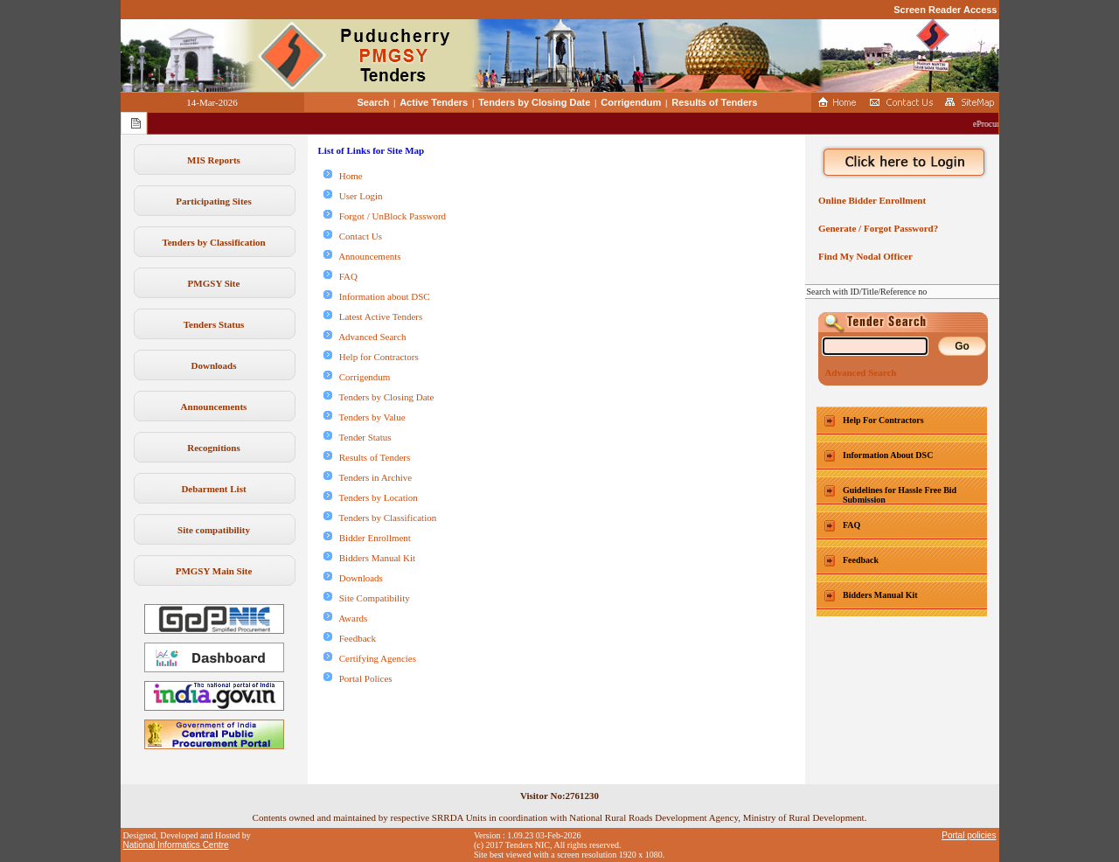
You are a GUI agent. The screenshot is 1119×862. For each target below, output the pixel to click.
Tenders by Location (370, 497)
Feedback (349, 638)
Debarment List (213, 488)
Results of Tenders (714, 102)
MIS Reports (213, 160)
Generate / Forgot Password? (876, 228)
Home (343, 175)
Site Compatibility (366, 598)
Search (374, 102)
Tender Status (357, 437)
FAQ (340, 276)
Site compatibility (213, 530)
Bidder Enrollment (367, 537)
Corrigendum (631, 102)
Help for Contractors (371, 356)
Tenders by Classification (213, 242)
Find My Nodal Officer (863, 256)
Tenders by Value (364, 417)
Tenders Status (214, 324)
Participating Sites (213, 201)
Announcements (214, 406)
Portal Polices (358, 678)
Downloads (214, 365)
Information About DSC (888, 455)
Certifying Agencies (370, 658)
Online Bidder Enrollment (870, 200)
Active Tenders (434, 102)
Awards (345, 618)
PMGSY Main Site (214, 571)
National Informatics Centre (176, 845)
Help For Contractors (883, 420)
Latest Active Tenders (373, 316)
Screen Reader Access (945, 9)
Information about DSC (376, 296)
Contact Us (352, 236)
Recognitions (213, 447)
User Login (353, 196)
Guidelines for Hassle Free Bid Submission (899, 494)
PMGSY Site (214, 283)
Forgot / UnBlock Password (385, 216)
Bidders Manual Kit (369, 558)
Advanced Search (365, 336)
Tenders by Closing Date (534, 102)
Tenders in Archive (368, 477)
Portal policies (969, 835)
